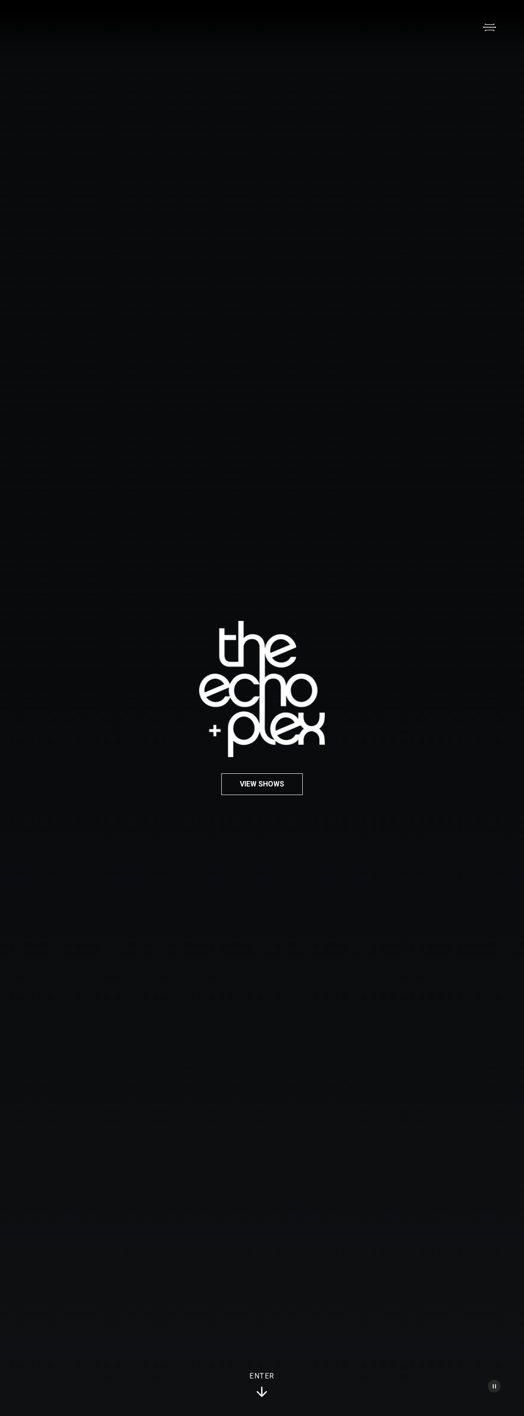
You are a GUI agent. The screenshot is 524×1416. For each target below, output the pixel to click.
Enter (262, 1385)
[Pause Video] (494, 1386)
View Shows (262, 784)
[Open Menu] (489, 27)
